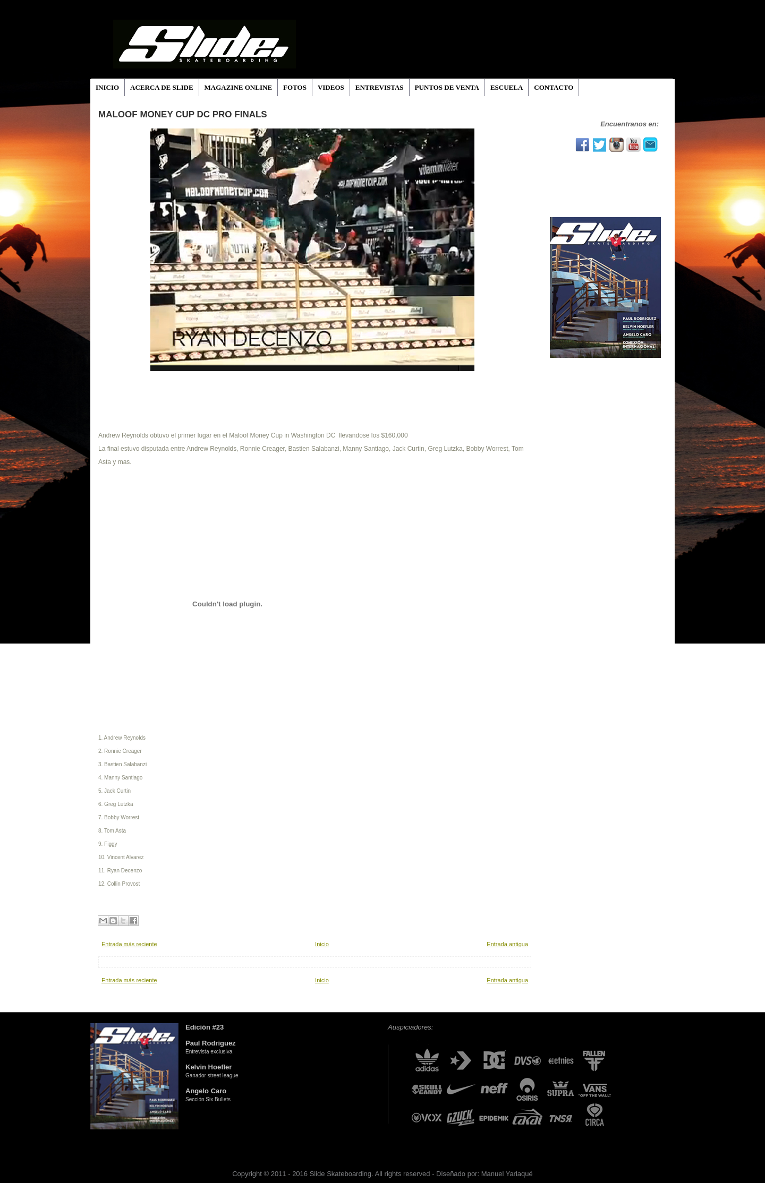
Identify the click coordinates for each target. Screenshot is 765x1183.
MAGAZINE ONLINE (239, 87)
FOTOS (295, 87)
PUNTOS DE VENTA (447, 87)
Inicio (322, 944)
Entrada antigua (507, 944)
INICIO (107, 87)
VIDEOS (331, 87)
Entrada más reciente (129, 944)
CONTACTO (553, 87)
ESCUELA (506, 87)
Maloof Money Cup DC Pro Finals (182, 114)
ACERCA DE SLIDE (161, 87)
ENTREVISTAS (379, 87)
